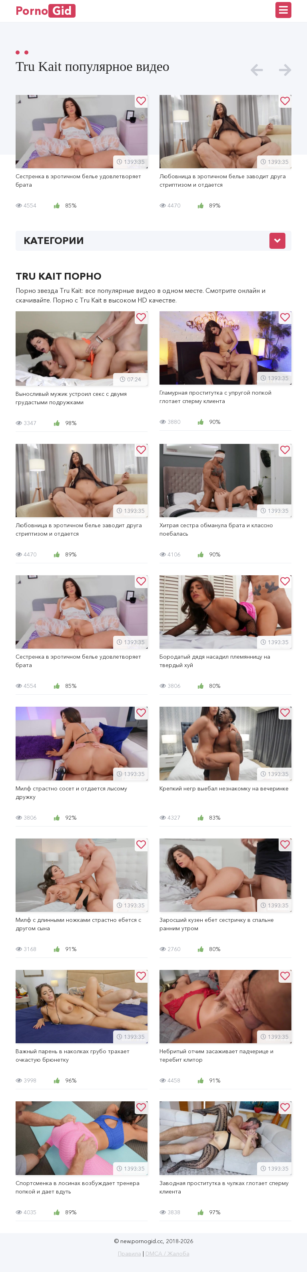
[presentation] (257, 70)
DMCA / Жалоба (167, 1253)
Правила (129, 1253)
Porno (46, 11)
